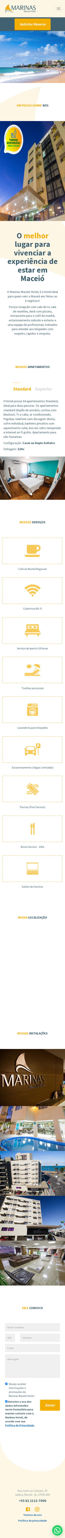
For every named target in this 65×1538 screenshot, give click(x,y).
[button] (5, 478)
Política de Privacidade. (20, 1425)
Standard (22, 389)
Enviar (50, 1405)
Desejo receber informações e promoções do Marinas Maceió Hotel (19, 1390)
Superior (43, 389)
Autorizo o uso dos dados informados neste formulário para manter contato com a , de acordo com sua (20, 1413)
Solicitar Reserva (33, 24)
